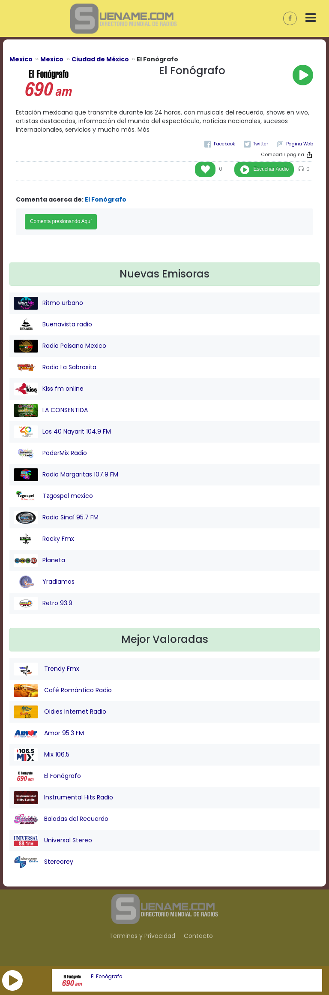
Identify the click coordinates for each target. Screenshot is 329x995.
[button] (12, 980)
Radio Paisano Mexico (60, 346)
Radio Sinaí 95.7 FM (56, 517)
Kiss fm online (49, 389)
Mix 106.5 (41, 754)
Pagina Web (299, 144)
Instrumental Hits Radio (63, 797)
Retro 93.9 (43, 603)
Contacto (198, 936)
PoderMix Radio (50, 453)
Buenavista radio (53, 324)
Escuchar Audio (271, 169)
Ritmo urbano (48, 303)
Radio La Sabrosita (55, 367)
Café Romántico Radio (63, 690)
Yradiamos (44, 582)
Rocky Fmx (44, 539)
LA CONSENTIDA (51, 410)
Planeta (39, 560)
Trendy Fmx (46, 669)
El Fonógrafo (106, 976)
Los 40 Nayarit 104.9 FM (62, 431)
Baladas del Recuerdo (61, 819)
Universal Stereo (53, 840)
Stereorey (43, 862)
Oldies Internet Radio (60, 712)
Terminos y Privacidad (142, 936)
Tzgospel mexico (53, 496)
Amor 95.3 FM (49, 733)
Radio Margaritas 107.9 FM (66, 474)
